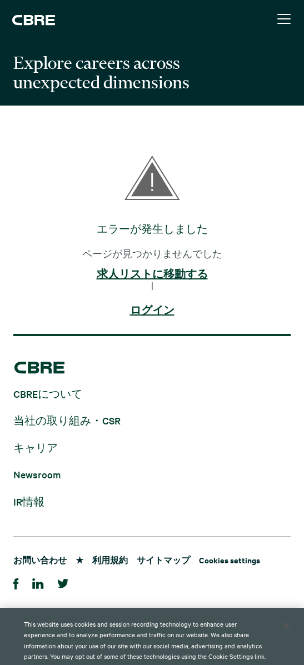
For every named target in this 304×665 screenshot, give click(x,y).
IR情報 (28, 500)
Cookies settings (229, 560)
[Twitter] (63, 582)
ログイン (152, 310)
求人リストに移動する (152, 274)
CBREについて (47, 393)
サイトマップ (163, 560)
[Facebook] (16, 582)
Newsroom (37, 474)
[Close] (286, 636)
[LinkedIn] (38, 582)
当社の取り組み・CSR (67, 420)
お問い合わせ (40, 560)
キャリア (35, 447)
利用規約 (110, 560)
